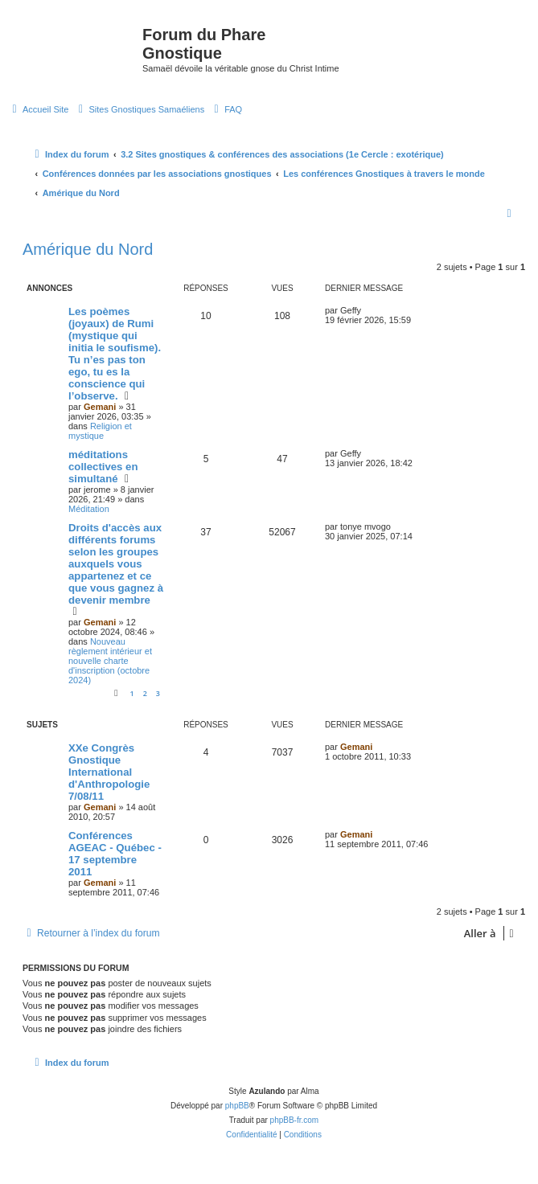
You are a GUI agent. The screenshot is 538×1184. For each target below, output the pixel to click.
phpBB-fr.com (294, 1120)
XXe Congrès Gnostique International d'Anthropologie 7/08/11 (109, 772)
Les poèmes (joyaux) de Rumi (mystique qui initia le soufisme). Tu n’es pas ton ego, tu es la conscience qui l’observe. (114, 353)
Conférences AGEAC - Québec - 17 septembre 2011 (115, 854)
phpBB (237, 1105)
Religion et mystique (100, 430)
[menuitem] (38, 109)
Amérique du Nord (88, 249)
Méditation (88, 509)
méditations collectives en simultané (103, 467)
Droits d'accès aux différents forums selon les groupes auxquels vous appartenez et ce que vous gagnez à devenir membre (115, 564)
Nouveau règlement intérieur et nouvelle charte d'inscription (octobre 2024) (110, 661)
